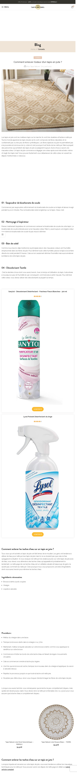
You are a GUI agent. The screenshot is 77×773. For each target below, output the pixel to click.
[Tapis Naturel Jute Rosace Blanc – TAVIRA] (56, 722)
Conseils (41, 49)
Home (33, 49)
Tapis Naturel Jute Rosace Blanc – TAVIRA (56, 742)
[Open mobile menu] (5, 7)
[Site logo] (37, 7)
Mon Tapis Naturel (33, 66)
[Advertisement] (38, 25)
